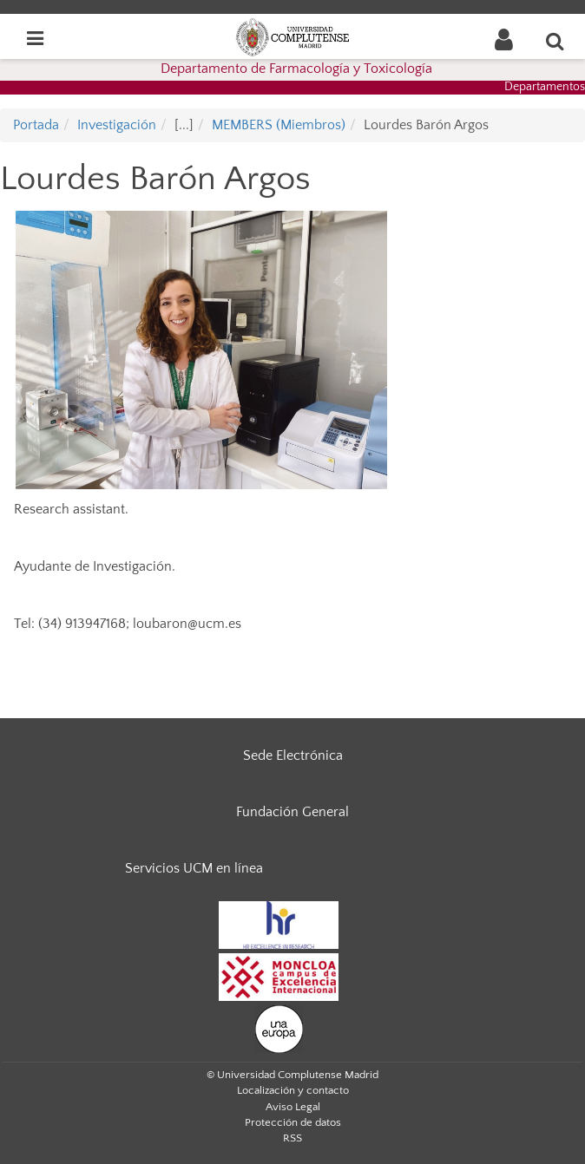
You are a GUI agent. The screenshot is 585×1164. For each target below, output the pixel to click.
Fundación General (292, 812)
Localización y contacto (293, 1090)
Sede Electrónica (293, 755)
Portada (36, 125)
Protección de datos (293, 1122)
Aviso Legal (293, 1107)
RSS (292, 1138)
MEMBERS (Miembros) (278, 125)
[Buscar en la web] (555, 40)
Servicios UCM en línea (194, 868)
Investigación (116, 125)
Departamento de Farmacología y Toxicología (296, 68)
